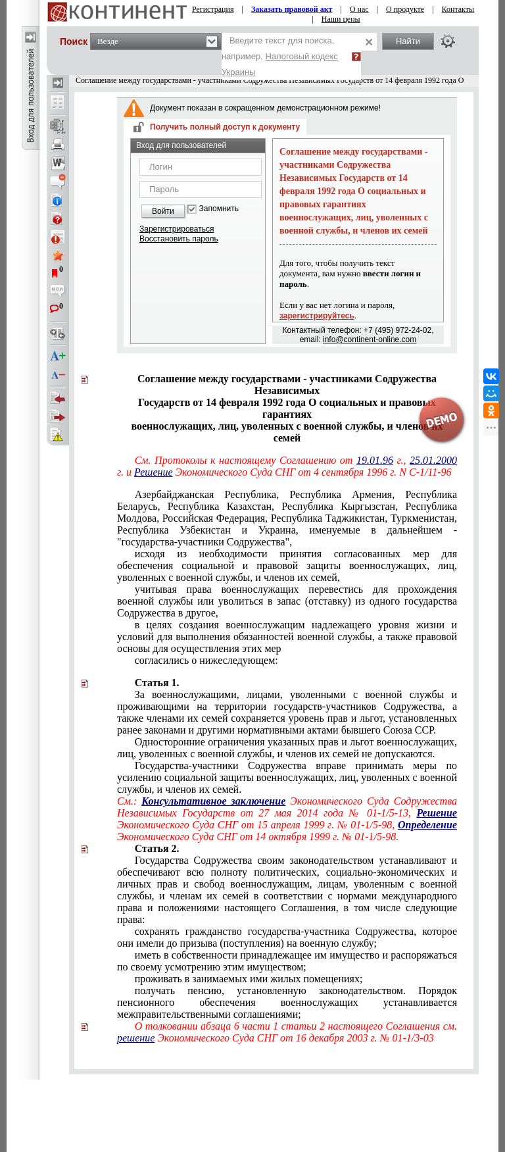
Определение (427, 824)
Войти (163, 211)
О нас (359, 9)
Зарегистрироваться (176, 229)
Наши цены (341, 19)
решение (136, 1037)
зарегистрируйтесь (316, 315)
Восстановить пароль (178, 238)
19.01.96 (374, 460)
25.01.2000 (433, 460)
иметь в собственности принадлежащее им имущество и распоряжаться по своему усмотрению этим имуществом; (287, 960)
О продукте (405, 9)
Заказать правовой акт (292, 9)
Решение (153, 472)
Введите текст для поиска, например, (280, 56)
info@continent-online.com (369, 339)
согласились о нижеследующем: (206, 660)
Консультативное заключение (213, 801)
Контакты (458, 9)
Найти (408, 41)
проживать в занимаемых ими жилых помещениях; (249, 978)
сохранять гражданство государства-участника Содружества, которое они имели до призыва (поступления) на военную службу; (287, 937)
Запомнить (219, 209)
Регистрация (213, 9)
